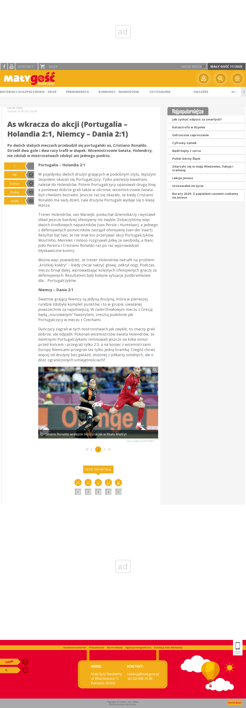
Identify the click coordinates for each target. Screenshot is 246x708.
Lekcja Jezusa (182, 178)
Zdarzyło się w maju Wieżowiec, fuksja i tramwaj (202, 168)
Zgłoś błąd (234, 702)
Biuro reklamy (115, 647)
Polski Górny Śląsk (186, 158)
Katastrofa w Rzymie (188, 127)
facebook (3, 66)
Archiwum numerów (74, 647)
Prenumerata (96, 647)
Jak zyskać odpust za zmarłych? (197, 119)
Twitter (14, 183)
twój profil (203, 78)
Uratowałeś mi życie (187, 186)
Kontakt (25, 66)
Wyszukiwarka (220, 78)
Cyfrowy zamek (184, 143)
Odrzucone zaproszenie (190, 135)
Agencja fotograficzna (138, 647)
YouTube (11, 66)
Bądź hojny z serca (186, 150)
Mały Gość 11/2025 (226, 66)
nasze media (192, 66)
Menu (237, 78)
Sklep (53, 66)
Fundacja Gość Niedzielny (168, 647)
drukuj (14, 192)
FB (14, 175)
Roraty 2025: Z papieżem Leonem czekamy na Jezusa (205, 195)
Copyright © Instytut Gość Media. (123, 701)
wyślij (14, 201)
